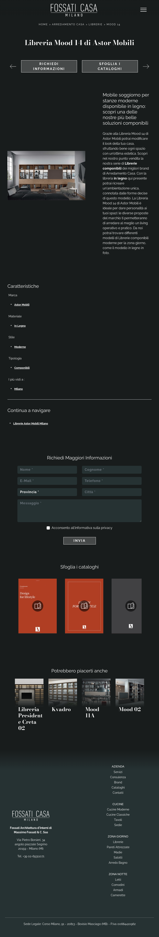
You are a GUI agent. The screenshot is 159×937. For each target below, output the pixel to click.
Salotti (118, 857)
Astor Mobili (21, 304)
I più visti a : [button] (16, 379)
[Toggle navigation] (143, 10)
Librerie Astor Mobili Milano (30, 423)
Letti (118, 879)
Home (43, 24)
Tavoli (118, 819)
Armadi (118, 890)
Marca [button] (12, 295)
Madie (118, 852)
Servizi (118, 772)
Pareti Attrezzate (118, 847)
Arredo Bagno (118, 862)
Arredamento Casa (68, 24)
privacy (106, 528)
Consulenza (118, 777)
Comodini (118, 884)
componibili (22, 367)
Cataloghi (118, 787)
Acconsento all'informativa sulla (82, 528)
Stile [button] (11, 337)
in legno (20, 325)
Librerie (95, 24)
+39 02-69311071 (33, 856)
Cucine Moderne (118, 809)
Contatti (118, 792)
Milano (18, 388)
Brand (118, 782)
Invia (79, 541)
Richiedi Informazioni (49, 66)
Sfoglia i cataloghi (110, 66)
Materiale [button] (15, 316)
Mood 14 (113, 24)
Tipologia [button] (15, 358)
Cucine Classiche (118, 814)
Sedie (118, 825)
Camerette (118, 895)
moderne (20, 346)
